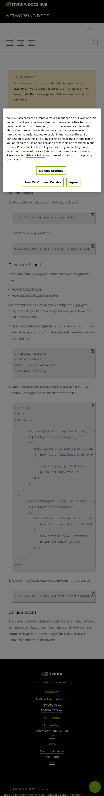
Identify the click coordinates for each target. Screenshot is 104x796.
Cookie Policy (40, 147)
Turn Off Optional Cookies (43, 182)
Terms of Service (32, 151)
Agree (73, 182)
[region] (52, 150)
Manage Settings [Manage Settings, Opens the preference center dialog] (51, 170)
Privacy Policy (16, 147)
